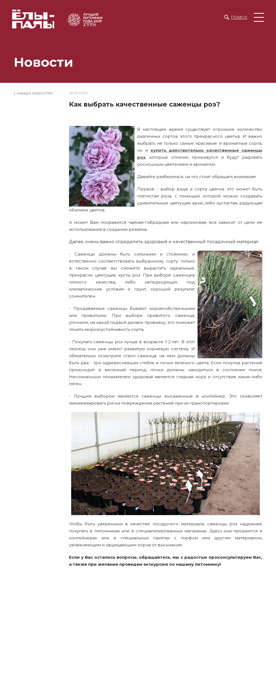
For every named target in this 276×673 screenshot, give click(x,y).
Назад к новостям (35, 93)
